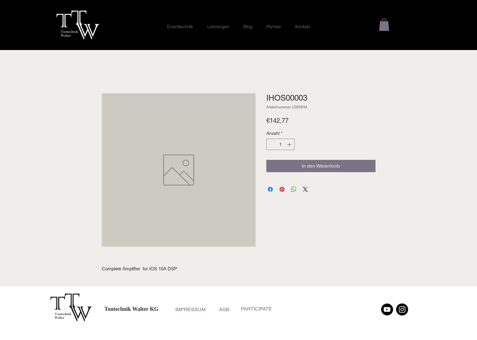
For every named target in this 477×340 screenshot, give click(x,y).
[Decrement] (271, 144)
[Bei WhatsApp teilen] (293, 189)
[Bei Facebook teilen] (270, 189)
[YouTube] (387, 309)
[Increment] (290, 144)
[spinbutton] (280, 144)
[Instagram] (402, 309)
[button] (384, 24)
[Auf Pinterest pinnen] (282, 189)
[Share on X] (305, 189)
